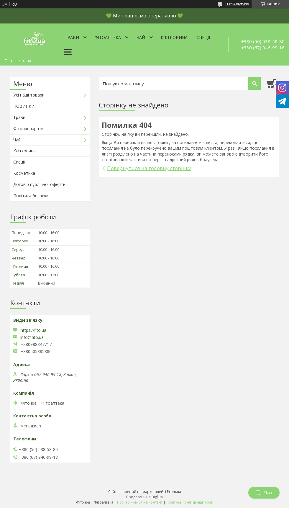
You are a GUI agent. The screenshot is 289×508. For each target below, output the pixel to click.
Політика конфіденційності (189, 502)
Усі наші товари (29, 95)
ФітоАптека (108, 37)
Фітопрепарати (28, 128)
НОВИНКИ (24, 106)
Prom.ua (174, 491)
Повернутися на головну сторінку (149, 168)
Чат (263, 492)
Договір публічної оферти (39, 184)
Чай (141, 37)
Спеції (203, 37)
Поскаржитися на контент (139, 502)
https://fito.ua (33, 330)
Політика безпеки (31, 195)
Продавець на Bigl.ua (144, 496)
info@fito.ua (32, 337)
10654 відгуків (237, 3)
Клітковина (174, 37)
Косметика (24, 173)
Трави (72, 37)
